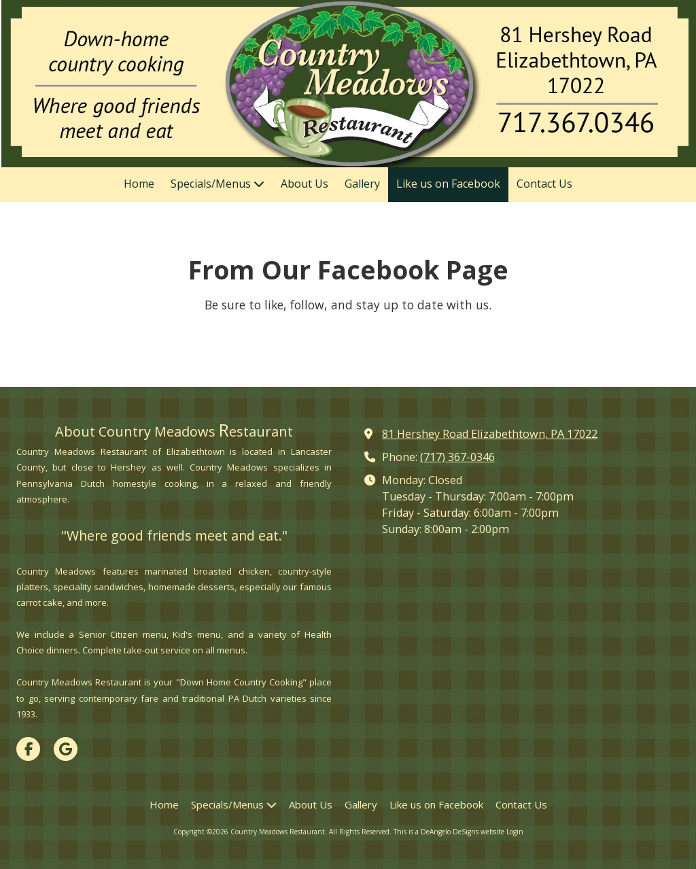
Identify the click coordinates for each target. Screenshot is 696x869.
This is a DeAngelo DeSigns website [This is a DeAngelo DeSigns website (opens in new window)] (449, 831)
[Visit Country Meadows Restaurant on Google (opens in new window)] (65, 749)
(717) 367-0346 (457, 456)
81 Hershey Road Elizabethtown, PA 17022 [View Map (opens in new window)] (489, 433)
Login (514, 831)
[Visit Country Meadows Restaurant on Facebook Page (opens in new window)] (28, 749)
